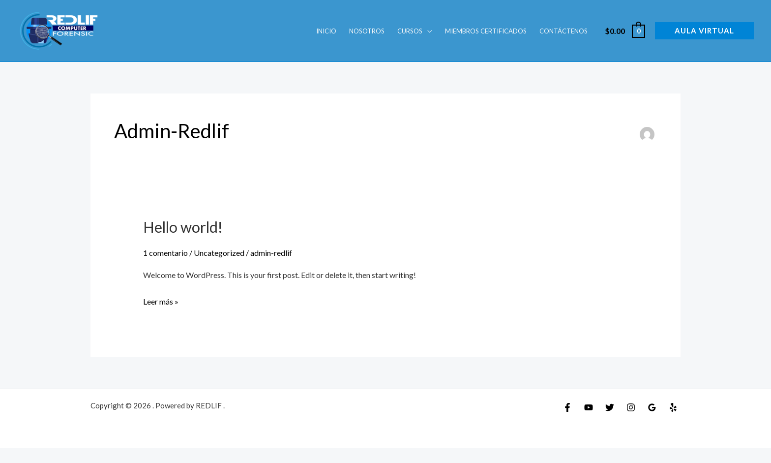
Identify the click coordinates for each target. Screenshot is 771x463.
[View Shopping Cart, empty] (624, 30)
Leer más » (160, 300)
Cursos (409, 31)
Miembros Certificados (486, 31)
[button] (704, 30)
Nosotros (367, 31)
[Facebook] (567, 407)
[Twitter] (609, 407)
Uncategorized (219, 252)
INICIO (326, 31)
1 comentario (165, 252)
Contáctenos (563, 31)
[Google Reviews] (652, 407)
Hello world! (183, 227)
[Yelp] (673, 407)
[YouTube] (588, 407)
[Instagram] (630, 407)
